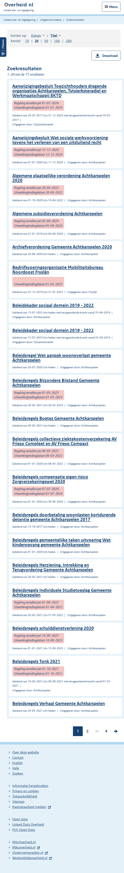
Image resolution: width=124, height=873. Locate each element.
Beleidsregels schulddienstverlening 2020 (53, 628)
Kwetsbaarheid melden (29, 807)
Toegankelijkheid (24, 796)
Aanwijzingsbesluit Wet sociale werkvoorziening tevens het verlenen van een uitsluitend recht (60, 140)
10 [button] (27, 41)
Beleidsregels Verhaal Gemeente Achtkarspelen (58, 703)
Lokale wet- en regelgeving (19, 20)
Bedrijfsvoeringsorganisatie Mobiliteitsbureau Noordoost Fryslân (57, 270)
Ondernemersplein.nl (27, 853)
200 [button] (69, 41)
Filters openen (3, 47)
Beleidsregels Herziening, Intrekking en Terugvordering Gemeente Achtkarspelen (52, 567)
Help (15, 768)
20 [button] (36, 41)
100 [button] (57, 41)
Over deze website (25, 752)
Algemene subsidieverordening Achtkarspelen (57, 213)
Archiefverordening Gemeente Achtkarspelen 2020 (62, 247)
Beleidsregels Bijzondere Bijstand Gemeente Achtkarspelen (55, 383)
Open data (20, 819)
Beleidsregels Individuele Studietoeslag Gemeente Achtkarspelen (61, 593)
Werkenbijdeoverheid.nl (29, 858)
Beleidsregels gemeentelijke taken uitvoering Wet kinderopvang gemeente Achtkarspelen (61, 542)
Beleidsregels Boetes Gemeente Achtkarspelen (58, 418)
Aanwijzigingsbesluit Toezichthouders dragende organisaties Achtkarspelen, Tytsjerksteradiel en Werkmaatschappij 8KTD (59, 91)
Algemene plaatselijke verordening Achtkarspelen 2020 (61, 178)
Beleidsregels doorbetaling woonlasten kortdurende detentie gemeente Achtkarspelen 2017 (64, 517)
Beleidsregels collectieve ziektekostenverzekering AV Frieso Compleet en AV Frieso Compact (64, 441)
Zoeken (17, 773)
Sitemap (18, 801)
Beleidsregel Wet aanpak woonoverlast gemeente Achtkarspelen (61, 358)
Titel (55, 35)
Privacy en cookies (25, 791)
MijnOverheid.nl (24, 842)
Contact (17, 757)
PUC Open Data (23, 830)
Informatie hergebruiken (30, 786)
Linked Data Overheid (28, 824)
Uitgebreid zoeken (51, 20)
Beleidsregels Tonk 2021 (36, 661)
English (17, 763)
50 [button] (46, 41)
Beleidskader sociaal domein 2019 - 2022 (53, 305)
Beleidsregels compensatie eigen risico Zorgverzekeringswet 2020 (50, 479)
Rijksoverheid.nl (23, 847)
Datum (38, 35)
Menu (113, 7)
